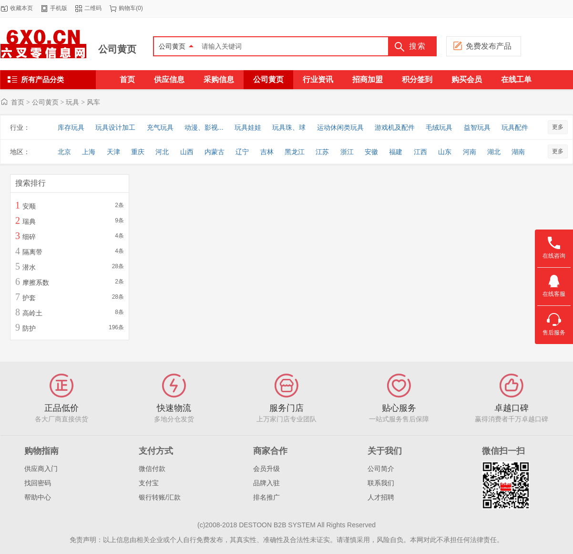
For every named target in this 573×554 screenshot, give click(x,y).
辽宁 (242, 152)
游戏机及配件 (395, 127)
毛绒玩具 (439, 127)
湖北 (494, 152)
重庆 (137, 152)
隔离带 (32, 252)
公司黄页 (117, 49)
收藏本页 (21, 8)
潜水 (29, 267)
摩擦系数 (35, 282)
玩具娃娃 (248, 127)
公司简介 (381, 468)
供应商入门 (41, 468)
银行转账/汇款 (160, 497)
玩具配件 (514, 127)
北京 (64, 152)
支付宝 (149, 483)
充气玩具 (160, 127)
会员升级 (266, 468)
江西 (420, 152)
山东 (444, 152)
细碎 (29, 236)
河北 (162, 152)
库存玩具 (71, 127)
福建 (395, 152)
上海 (88, 152)
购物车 (127, 8)
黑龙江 (295, 152)
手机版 (58, 8)
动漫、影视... (204, 127)
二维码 (93, 8)
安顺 (29, 206)
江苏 (322, 152)
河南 (469, 152)
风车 (93, 102)
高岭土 (32, 313)
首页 (17, 102)
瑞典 (29, 221)
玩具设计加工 (115, 127)
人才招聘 (381, 497)
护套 (29, 298)
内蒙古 (215, 152)
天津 (113, 152)
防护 (29, 328)
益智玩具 (477, 127)
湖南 (518, 152)
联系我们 (381, 483)
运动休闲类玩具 (340, 127)
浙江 (347, 152)
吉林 (267, 152)
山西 (187, 152)
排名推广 (266, 497)
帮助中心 (37, 497)
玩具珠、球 (289, 127)
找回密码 (37, 483)
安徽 (371, 152)
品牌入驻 (266, 483)
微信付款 (152, 468)
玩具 (72, 102)
